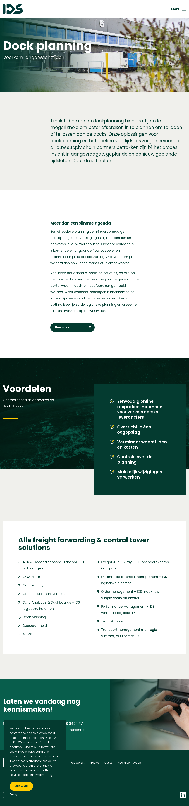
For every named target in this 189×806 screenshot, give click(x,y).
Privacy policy (44, 775)
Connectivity (33, 585)
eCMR (27, 634)
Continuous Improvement (44, 593)
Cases (108, 763)
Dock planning (34, 617)
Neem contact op (129, 763)
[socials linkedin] (183, 791)
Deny (13, 794)
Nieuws (94, 763)
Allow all (21, 786)
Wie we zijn (78, 763)
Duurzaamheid (35, 625)
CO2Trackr (31, 576)
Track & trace (112, 621)
